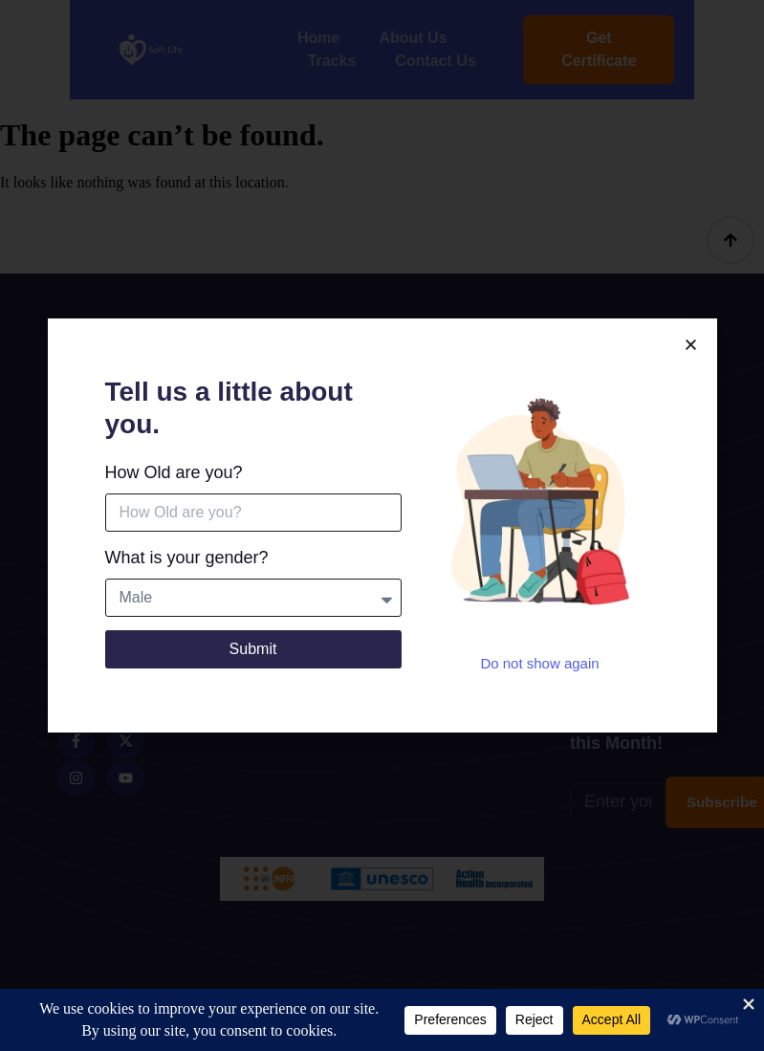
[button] (691, 346)
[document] (382, 525)
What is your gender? (187, 559)
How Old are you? (174, 474)
